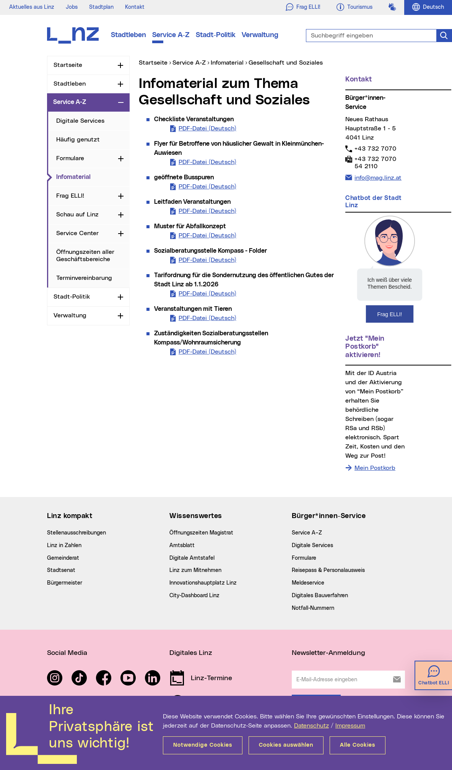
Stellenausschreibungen (76, 533)
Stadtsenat (61, 570)
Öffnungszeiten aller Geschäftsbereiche (85, 255)
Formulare (70, 158)
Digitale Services (80, 121)
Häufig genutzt (78, 139)
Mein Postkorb (374, 468)
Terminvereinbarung (84, 278)
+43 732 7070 (375, 148)
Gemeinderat (63, 558)
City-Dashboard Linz (194, 595)
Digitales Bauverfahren (320, 595)
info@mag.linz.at (378, 177)
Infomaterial (93, 176)
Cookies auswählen (286, 745)
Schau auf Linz (77, 214)
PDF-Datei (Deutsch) (207, 128)
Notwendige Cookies (202, 745)
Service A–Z (307, 533)
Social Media (67, 653)
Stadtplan (101, 7)
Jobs (72, 7)
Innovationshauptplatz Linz (203, 583)
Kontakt (135, 7)
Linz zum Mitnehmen (195, 570)
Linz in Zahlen (64, 545)
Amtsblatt (182, 545)
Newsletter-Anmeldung (328, 653)
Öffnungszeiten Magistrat (201, 533)
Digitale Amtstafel (192, 558)
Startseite (68, 65)
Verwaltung (260, 35)
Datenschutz (311, 726)
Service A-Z (171, 35)
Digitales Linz (190, 653)
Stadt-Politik (216, 35)
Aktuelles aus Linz (31, 7)
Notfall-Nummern (313, 608)
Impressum (350, 726)
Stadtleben (128, 35)
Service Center (77, 233)
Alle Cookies (357, 745)
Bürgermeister (64, 583)
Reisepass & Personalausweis (328, 570)
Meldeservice (308, 583)
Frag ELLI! (70, 196)
